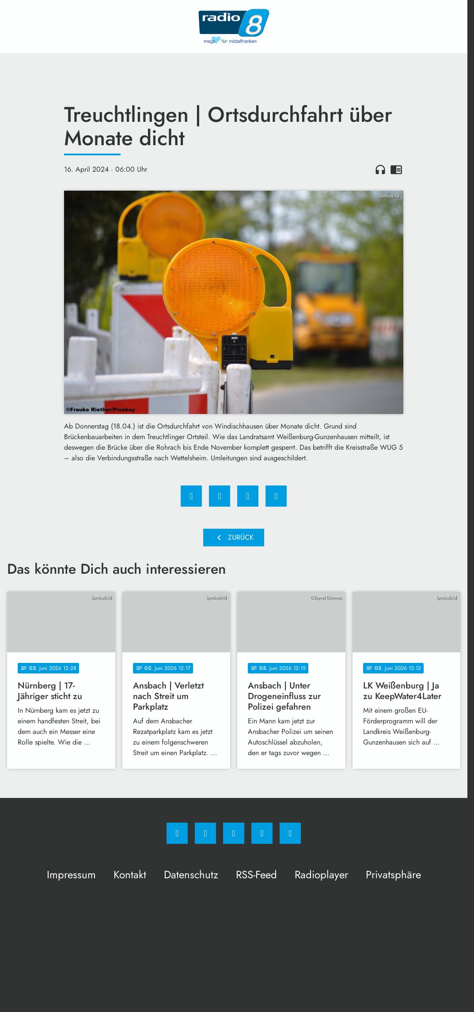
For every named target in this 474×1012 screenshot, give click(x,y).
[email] (290, 833)
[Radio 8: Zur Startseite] (234, 26)
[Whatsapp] (233, 833)
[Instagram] (205, 833)
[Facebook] (177, 833)
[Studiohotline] (262, 833)
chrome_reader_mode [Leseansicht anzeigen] (396, 169)
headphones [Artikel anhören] (380, 169)
